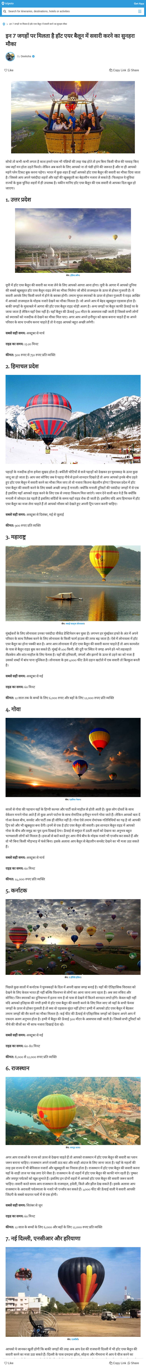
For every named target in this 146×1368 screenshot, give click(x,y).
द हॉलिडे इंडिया (75, 977)
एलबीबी (74, 1339)
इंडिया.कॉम (74, 275)
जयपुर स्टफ (74, 1147)
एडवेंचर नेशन (74, 799)
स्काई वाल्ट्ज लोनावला (75, 623)
